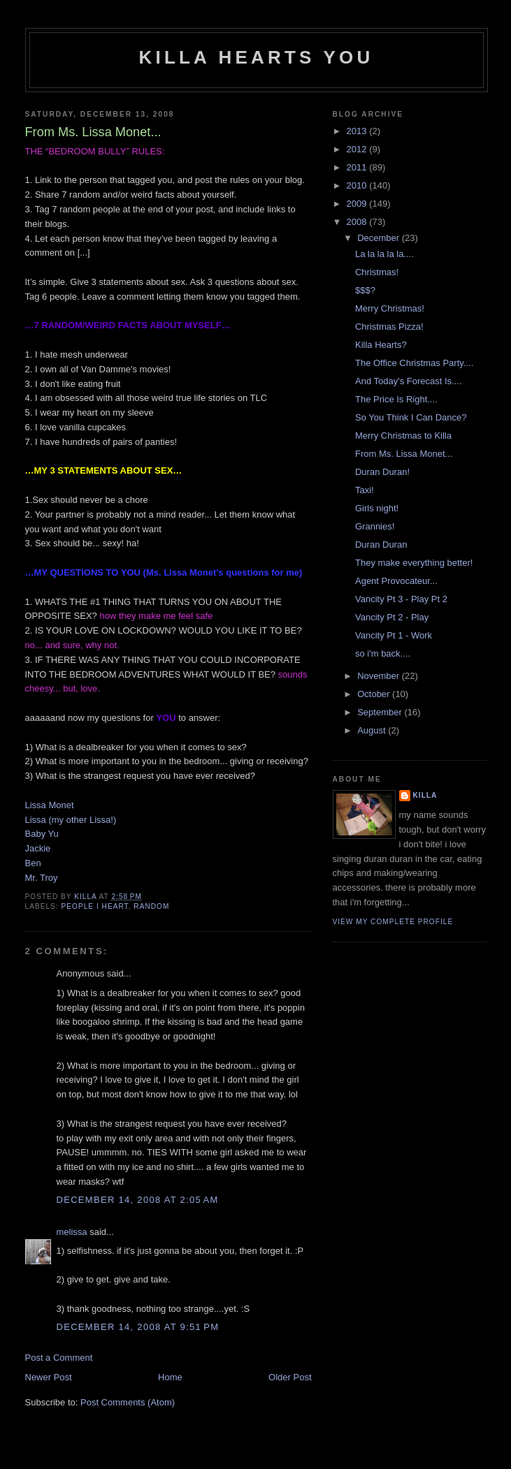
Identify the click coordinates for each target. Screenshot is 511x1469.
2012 (358, 149)
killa (425, 795)
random (151, 906)
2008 (358, 222)
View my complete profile (393, 922)
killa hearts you (256, 57)
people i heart (95, 906)
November (379, 676)
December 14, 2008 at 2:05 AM (138, 1199)
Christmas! (376, 272)
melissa (72, 1232)
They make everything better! (414, 562)
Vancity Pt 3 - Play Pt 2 (401, 599)
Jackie (38, 848)
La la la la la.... (384, 254)
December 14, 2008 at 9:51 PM (138, 1327)
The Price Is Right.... (396, 399)
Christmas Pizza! (389, 326)
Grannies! (374, 526)
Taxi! (364, 490)
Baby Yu (42, 833)
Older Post (289, 1377)
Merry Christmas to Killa (403, 435)
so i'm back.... (382, 653)
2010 (358, 185)
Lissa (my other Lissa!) (71, 819)
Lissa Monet (49, 805)
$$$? (365, 290)
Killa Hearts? (381, 344)
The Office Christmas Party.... (414, 363)
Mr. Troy (41, 877)
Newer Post (48, 1377)
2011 (358, 167)
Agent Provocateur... (396, 581)
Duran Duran (381, 544)
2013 (358, 131)
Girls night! (376, 508)
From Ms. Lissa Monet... (403, 453)
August (372, 730)
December (379, 238)
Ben (33, 863)
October (374, 694)
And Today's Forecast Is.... (408, 381)
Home (170, 1377)
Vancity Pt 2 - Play (392, 617)
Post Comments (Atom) (127, 1402)
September (380, 712)
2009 (358, 203)
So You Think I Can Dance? (411, 417)
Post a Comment (59, 1357)
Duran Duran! (382, 472)
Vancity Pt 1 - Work (393, 635)
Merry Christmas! (389, 308)
